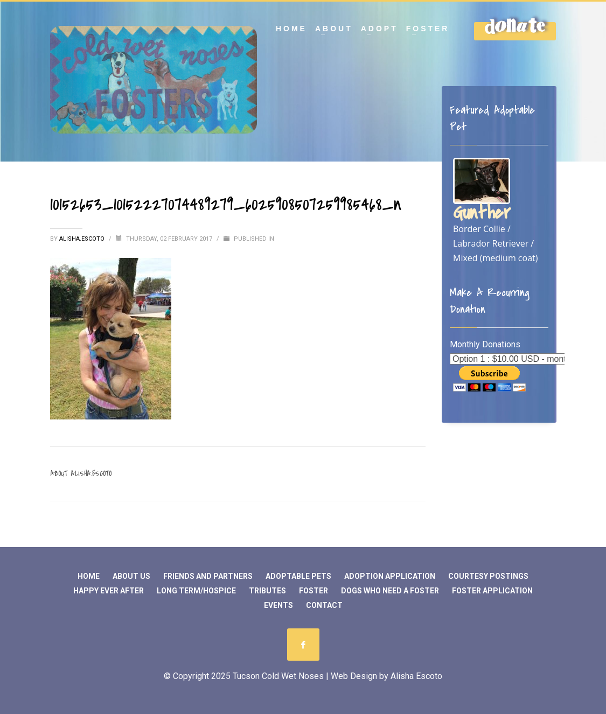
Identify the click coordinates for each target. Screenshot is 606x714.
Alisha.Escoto (82, 238)
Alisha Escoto (416, 676)
